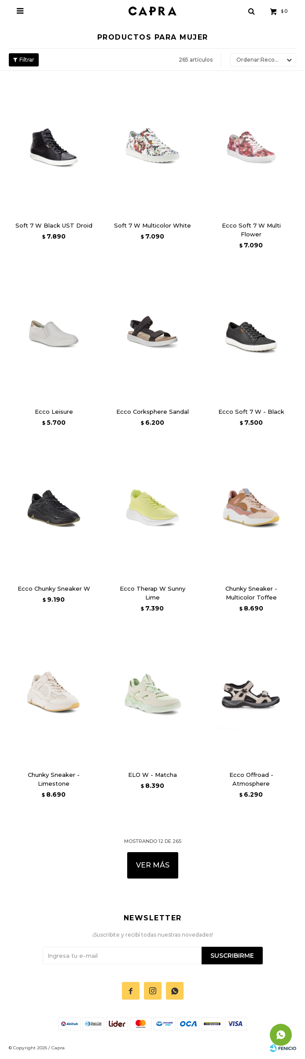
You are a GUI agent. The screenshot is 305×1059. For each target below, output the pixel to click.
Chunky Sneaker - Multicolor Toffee (251, 593)
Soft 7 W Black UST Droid (53, 225)
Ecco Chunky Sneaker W (54, 588)
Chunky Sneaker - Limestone (54, 779)
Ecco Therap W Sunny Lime (152, 593)
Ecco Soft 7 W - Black (251, 411)
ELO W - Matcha (152, 774)
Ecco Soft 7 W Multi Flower (251, 230)
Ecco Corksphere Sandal (152, 411)
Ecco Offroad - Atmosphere (251, 779)
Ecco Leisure (54, 411)
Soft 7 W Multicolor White (152, 225)
